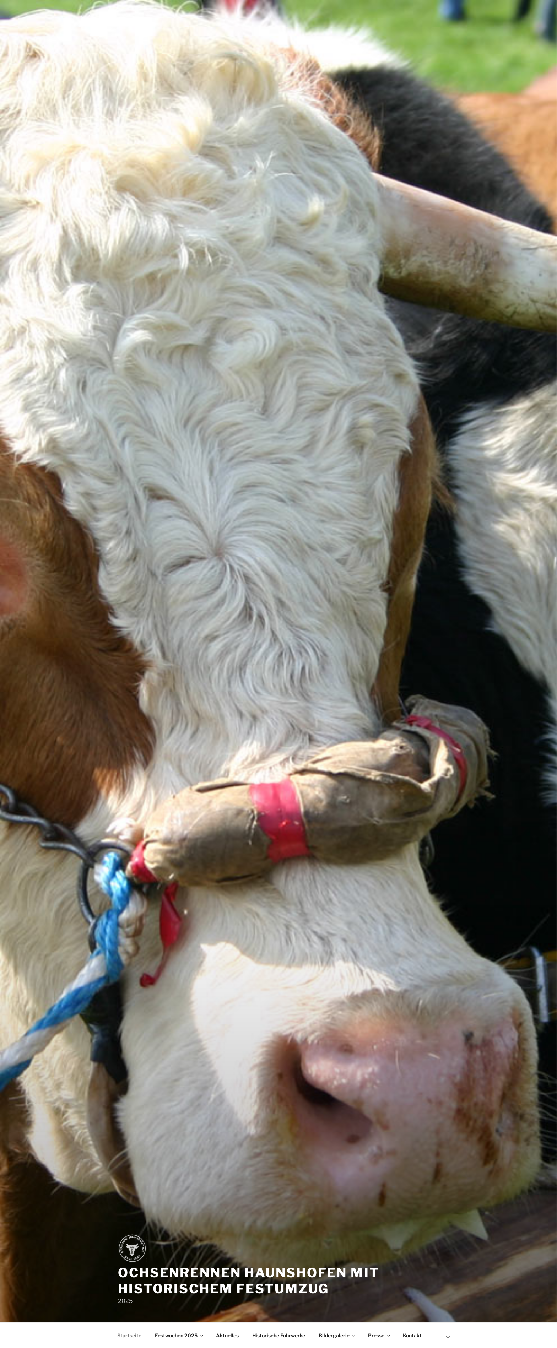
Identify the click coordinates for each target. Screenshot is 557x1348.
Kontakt (412, 1335)
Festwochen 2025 (179, 1335)
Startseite (129, 1335)
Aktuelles (227, 1335)
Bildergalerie (337, 1335)
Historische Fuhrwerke (278, 1335)
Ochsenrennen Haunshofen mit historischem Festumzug (248, 1280)
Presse (379, 1335)
